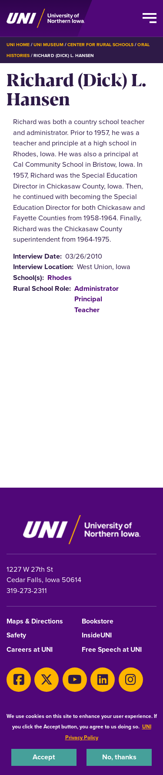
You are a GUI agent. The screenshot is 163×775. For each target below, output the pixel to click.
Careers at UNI (30, 649)
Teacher (87, 309)
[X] (46, 679)
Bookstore (97, 621)
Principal (88, 298)
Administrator (96, 288)
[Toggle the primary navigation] (149, 18)
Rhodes (59, 277)
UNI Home (18, 44)
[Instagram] (131, 679)
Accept (44, 756)
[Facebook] (19, 679)
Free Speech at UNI (112, 649)
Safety (16, 635)
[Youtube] (75, 679)
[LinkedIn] (102, 679)
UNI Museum (48, 44)
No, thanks (119, 756)
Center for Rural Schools (100, 44)
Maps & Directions (35, 621)
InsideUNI (97, 635)
